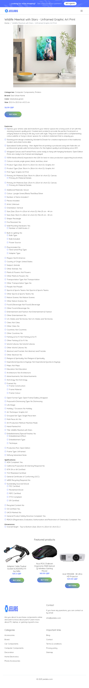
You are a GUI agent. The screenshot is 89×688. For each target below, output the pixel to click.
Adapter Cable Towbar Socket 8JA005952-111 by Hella (16, 568)
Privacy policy (51, 648)
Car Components (11, 644)
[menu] (81, 11)
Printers (38, 92)
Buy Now (13, 114)
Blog (48, 635)
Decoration (9, 652)
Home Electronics (12, 657)
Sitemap (49, 652)
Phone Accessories (12, 661)
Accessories (10, 635)
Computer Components (24, 92)
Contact (49, 639)
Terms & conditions (54, 644)
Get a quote (70, 3)
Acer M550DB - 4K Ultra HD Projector (72, 575)
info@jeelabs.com (53, 618)
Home (7, 23)
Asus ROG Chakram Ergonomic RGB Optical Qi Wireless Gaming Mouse (45, 567)
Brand (7, 639)
